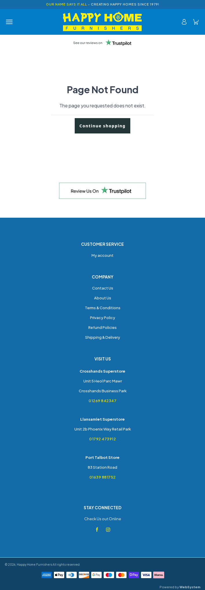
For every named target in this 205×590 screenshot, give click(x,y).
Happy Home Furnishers (34, 564)
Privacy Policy (102, 317)
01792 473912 (102, 439)
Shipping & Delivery (102, 337)
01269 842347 (102, 400)
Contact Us (102, 288)
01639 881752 (102, 477)
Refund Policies (102, 327)
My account (102, 255)
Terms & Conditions (102, 307)
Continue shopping (102, 126)
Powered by (180, 587)
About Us (102, 298)
